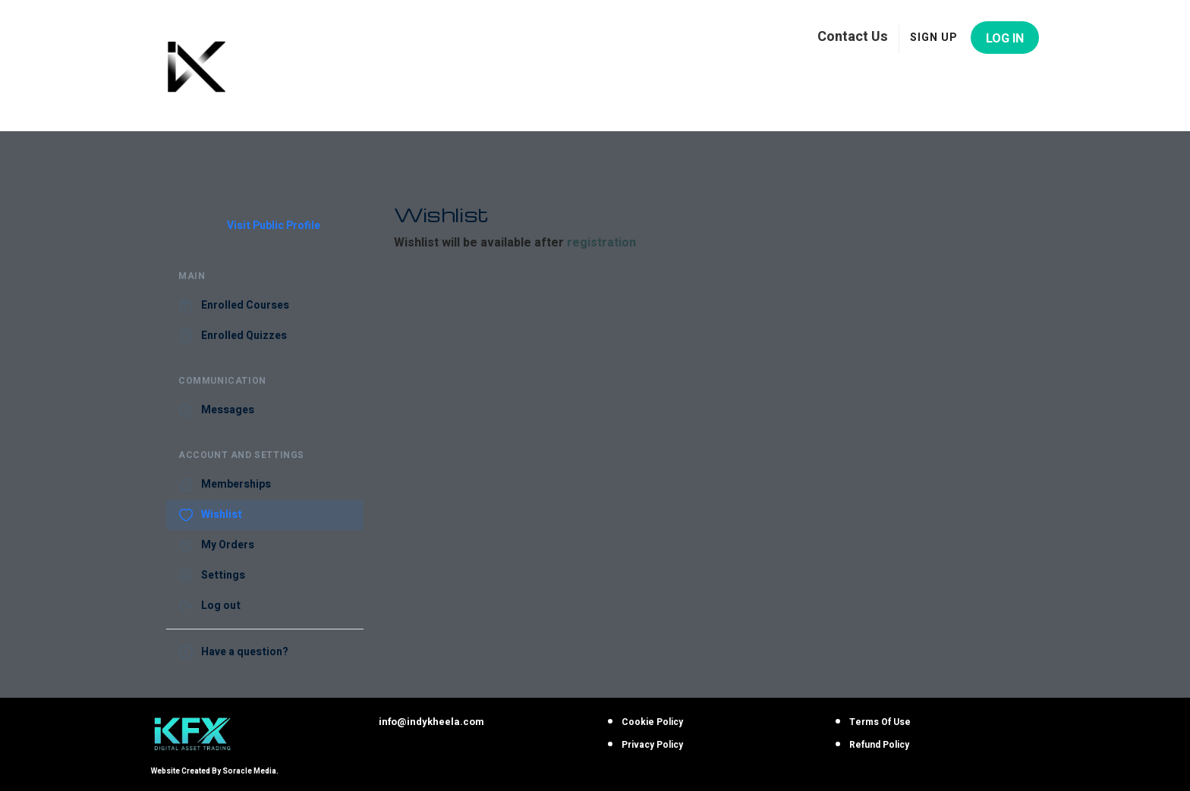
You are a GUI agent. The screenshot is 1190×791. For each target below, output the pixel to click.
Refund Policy (879, 745)
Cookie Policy (652, 722)
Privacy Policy (652, 745)
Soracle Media (249, 771)
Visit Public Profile (273, 226)
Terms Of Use (880, 722)
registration (601, 243)
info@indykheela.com (431, 721)
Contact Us (852, 36)
